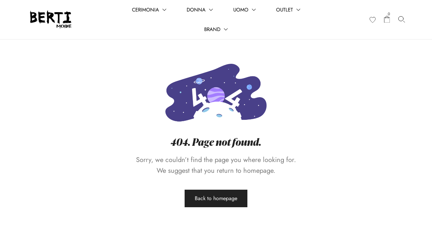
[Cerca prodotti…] (401, 19)
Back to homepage (216, 198)
